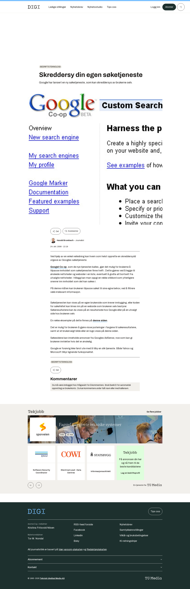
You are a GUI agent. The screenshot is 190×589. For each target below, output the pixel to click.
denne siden (100, 320)
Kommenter (71, 231)
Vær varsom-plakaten (71, 549)
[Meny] (181, 7)
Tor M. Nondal (35, 538)
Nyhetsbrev (126, 524)
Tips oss (155, 511)
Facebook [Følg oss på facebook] (79, 530)
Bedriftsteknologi (50, 67)
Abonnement (95, 559)
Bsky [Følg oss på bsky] (76, 541)
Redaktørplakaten (97, 549)
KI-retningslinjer (128, 541)
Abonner (168, 7)
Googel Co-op (58, 267)
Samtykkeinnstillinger (131, 530)
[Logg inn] (154, 7)
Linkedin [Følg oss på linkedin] (78, 535)
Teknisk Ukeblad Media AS (52, 578)
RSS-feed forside (83, 524)
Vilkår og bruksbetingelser (134, 535)
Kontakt (95, 567)
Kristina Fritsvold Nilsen (41, 527)
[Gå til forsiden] (34, 7)
